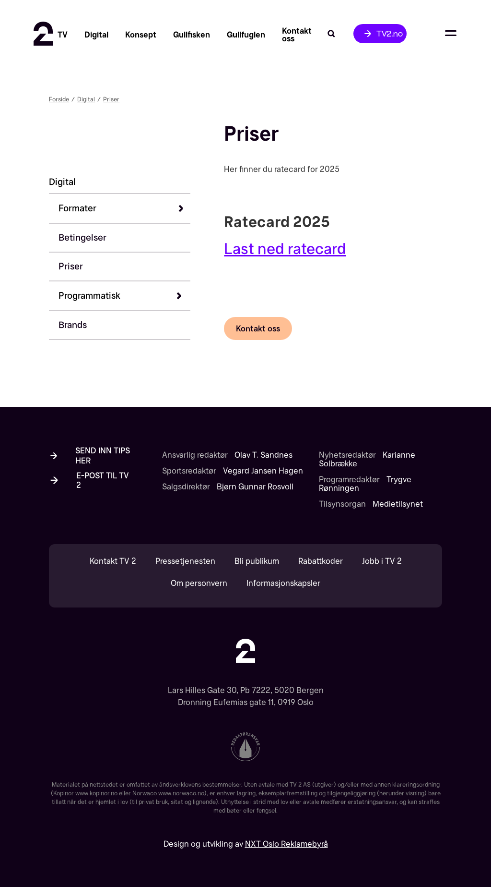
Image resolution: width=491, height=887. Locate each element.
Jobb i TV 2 (382, 561)
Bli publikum (256, 561)
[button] (124, 208)
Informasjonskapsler (283, 583)
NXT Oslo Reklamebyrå (286, 843)
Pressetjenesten (185, 561)
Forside (59, 99)
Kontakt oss (258, 328)
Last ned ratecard (285, 248)
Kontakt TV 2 (113, 561)
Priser (111, 99)
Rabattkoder (320, 561)
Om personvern (199, 583)
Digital (86, 99)
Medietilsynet (398, 503)
